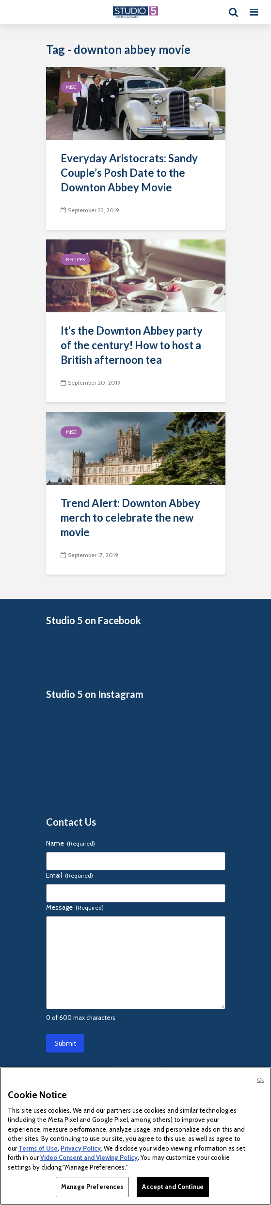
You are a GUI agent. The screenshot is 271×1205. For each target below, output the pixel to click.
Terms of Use (38, 1148)
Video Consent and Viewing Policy (89, 1157)
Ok (260, 1079)
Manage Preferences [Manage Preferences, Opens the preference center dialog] (92, 1186)
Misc (71, 87)
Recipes (75, 259)
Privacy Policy (81, 1148)
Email (69, 875)
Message (75, 907)
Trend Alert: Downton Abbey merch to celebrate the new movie (130, 517)
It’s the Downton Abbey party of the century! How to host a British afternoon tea (132, 345)
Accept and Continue (172, 1186)
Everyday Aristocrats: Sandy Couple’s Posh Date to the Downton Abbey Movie (129, 173)
